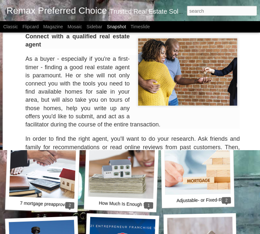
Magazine (53, 26)
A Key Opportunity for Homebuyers (134, 116)
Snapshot (116, 26)
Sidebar (94, 26)
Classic (10, 26)
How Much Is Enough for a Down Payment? (143, 205)
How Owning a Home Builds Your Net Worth (66, 114)
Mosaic (74, 26)
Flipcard (30, 26)
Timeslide (140, 26)
